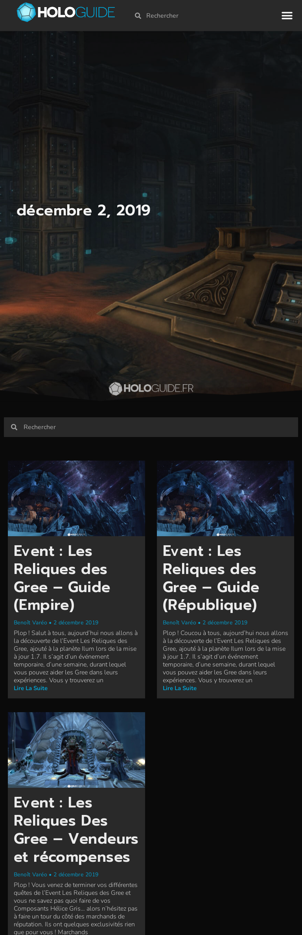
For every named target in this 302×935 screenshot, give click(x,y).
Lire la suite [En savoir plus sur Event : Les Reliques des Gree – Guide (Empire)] (31, 690)
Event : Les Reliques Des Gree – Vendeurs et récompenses (63, 840)
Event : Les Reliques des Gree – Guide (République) (212, 580)
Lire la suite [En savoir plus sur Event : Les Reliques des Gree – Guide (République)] (180, 690)
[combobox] (204, 14)
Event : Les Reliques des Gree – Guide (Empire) (63, 580)
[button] (287, 15)
